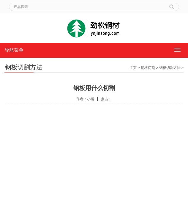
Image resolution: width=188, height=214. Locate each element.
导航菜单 (13, 50)
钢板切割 (148, 68)
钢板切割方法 (170, 68)
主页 (133, 68)
